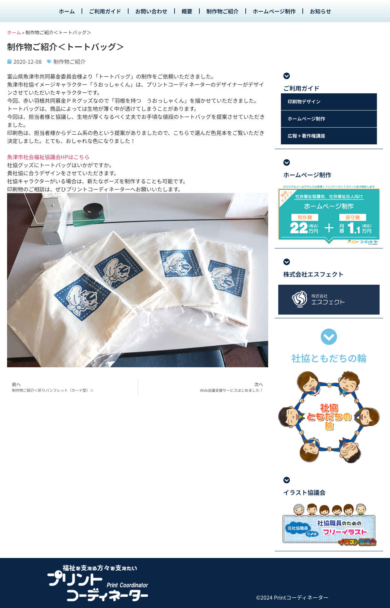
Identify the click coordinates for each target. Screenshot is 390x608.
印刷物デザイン (304, 101)
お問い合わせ (151, 11)
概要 (187, 11)
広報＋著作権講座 (306, 136)
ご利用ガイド (105, 11)
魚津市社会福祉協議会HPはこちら (48, 157)
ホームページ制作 (274, 11)
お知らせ (320, 11)
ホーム (67, 11)
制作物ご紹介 (222, 11)
